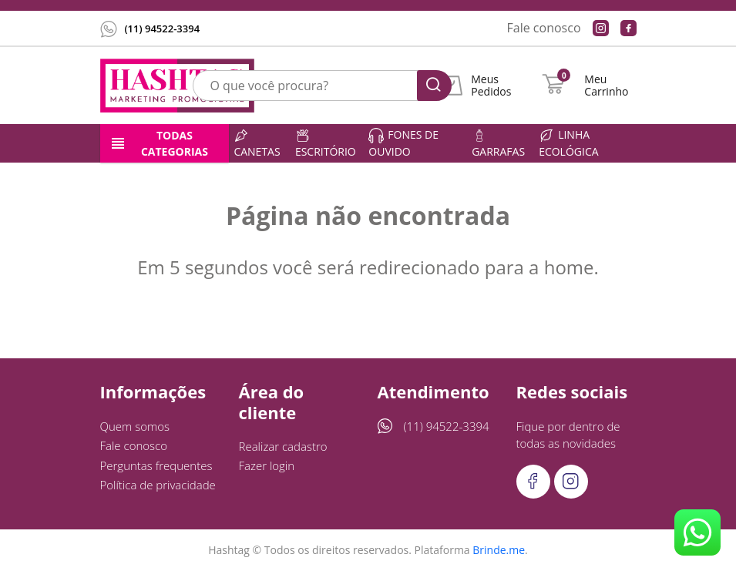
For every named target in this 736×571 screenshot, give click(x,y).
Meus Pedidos (491, 85)
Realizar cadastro (283, 446)
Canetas (257, 143)
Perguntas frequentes (156, 465)
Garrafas (498, 143)
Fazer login (267, 465)
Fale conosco (544, 27)
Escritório (325, 143)
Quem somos (135, 426)
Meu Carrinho (606, 85)
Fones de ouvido (403, 143)
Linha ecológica (568, 143)
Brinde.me (498, 549)
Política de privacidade (158, 484)
